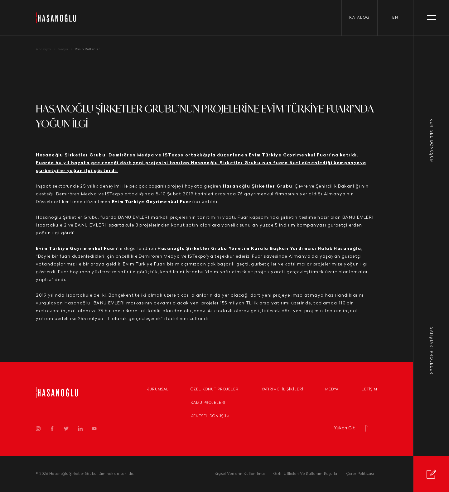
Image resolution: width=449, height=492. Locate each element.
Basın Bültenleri (88, 49)
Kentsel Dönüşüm (210, 416)
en (395, 18)
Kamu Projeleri (208, 403)
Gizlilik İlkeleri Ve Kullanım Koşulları (306, 474)
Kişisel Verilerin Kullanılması (241, 474)
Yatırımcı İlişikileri (282, 389)
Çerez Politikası (360, 474)
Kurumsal (158, 389)
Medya (63, 49)
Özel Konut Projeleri (215, 389)
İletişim (368, 389)
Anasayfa (43, 49)
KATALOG (359, 18)
